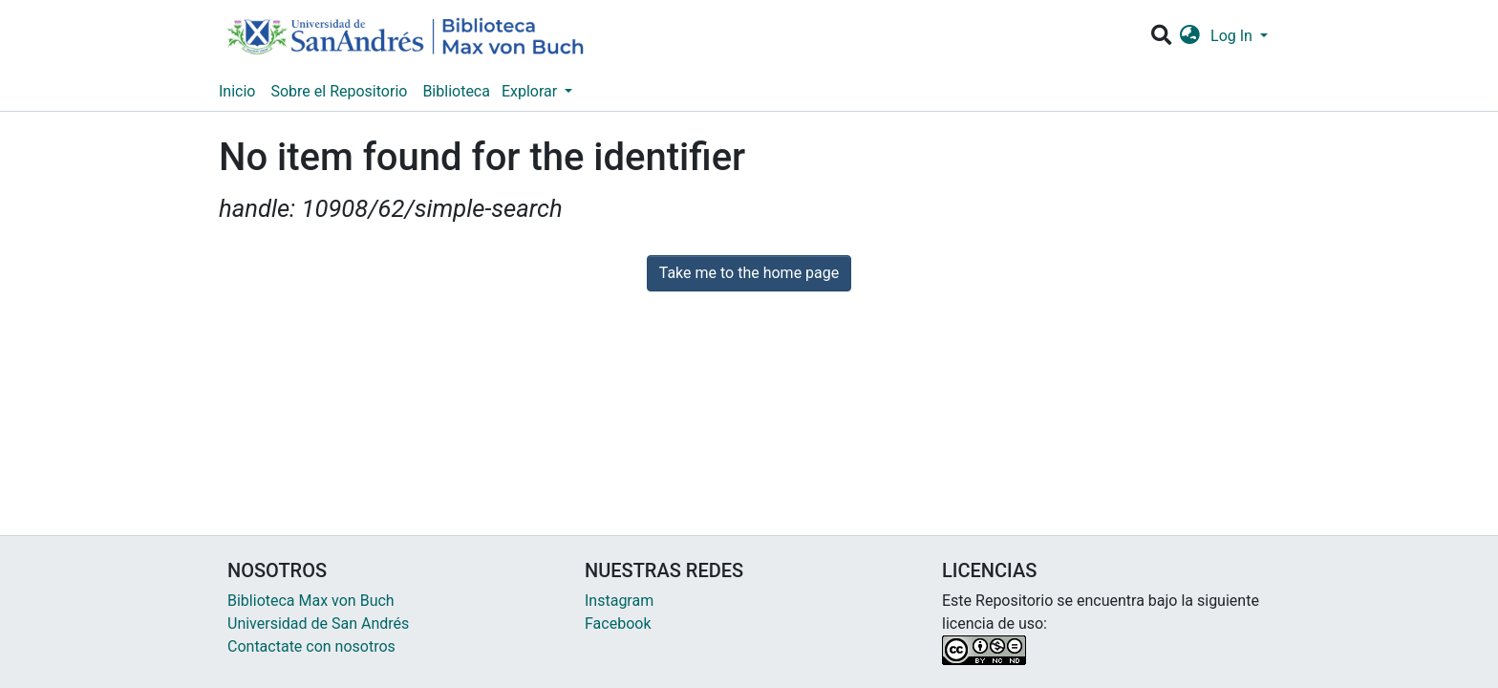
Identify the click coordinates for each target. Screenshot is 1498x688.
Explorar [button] (531, 91)
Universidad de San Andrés (318, 623)
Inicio (237, 91)
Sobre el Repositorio (338, 91)
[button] (1190, 36)
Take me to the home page (749, 273)
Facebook (618, 623)
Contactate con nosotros (311, 646)
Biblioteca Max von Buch (311, 600)
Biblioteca (456, 91)
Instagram (619, 600)
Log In (1233, 36)
